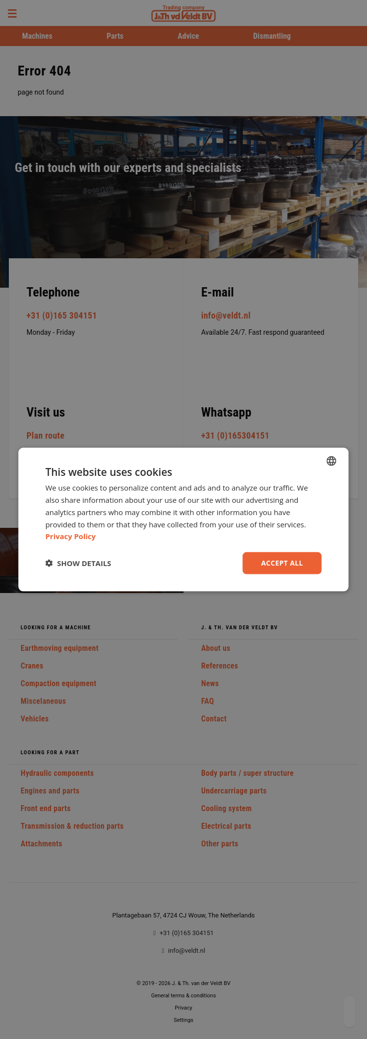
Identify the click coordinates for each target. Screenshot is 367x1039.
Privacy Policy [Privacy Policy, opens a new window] (70, 536)
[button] (78, 563)
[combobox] (332, 461)
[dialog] (183, 520)
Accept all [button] (282, 563)
